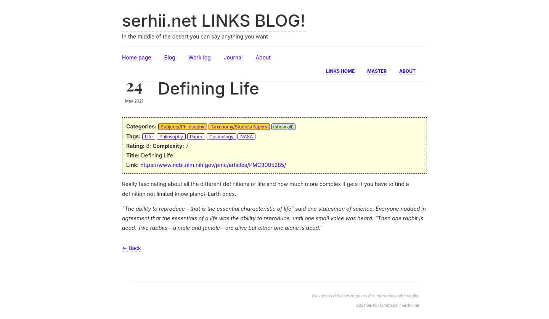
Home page (136, 57)
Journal (233, 57)
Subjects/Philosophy (183, 127)
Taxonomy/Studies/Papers (239, 127)
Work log (199, 57)
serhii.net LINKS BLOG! (213, 20)
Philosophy (171, 136)
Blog (169, 57)
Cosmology (221, 136)
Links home (340, 70)
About (262, 57)
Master (377, 70)
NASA (246, 136)
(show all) (283, 127)
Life (149, 136)
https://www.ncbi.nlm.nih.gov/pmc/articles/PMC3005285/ (213, 165)
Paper (196, 136)
